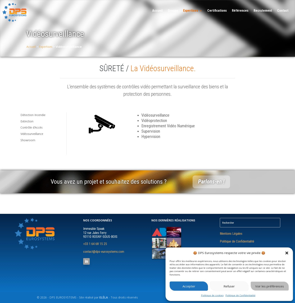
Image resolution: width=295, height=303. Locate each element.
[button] (287, 253)
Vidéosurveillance (31, 134)
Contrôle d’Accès (31, 127)
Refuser (229, 286)
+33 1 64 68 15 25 (95, 244)
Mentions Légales (231, 234)
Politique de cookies (212, 295)
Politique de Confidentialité (240, 295)
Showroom (27, 140)
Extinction (26, 121)
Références (240, 11)
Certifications (217, 11)
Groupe (173, 11)
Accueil (157, 11)
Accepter (189, 286)
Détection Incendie (32, 115)
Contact (282, 11)
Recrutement (263, 11)
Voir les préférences (269, 286)
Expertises (190, 11)
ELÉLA (103, 297)
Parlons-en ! (211, 181)
